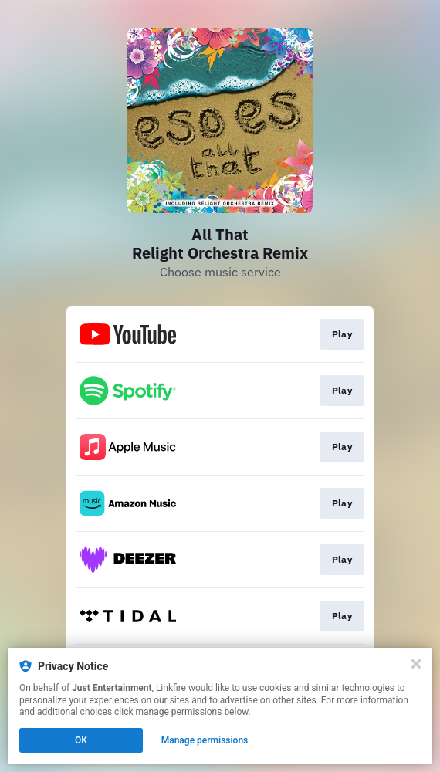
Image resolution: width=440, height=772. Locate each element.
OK (81, 740)
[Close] (416, 664)
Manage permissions (205, 740)
